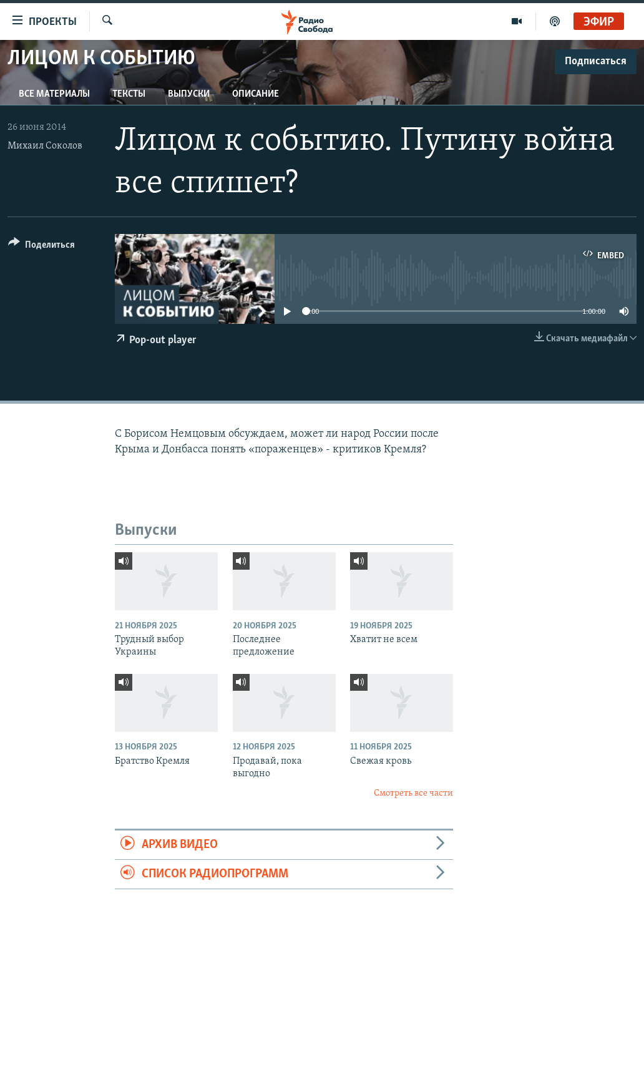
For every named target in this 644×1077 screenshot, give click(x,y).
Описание (255, 94)
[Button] (41, 247)
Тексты (128, 94)
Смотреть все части (413, 793)
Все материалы (54, 94)
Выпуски (189, 94)
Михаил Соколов (44, 146)
